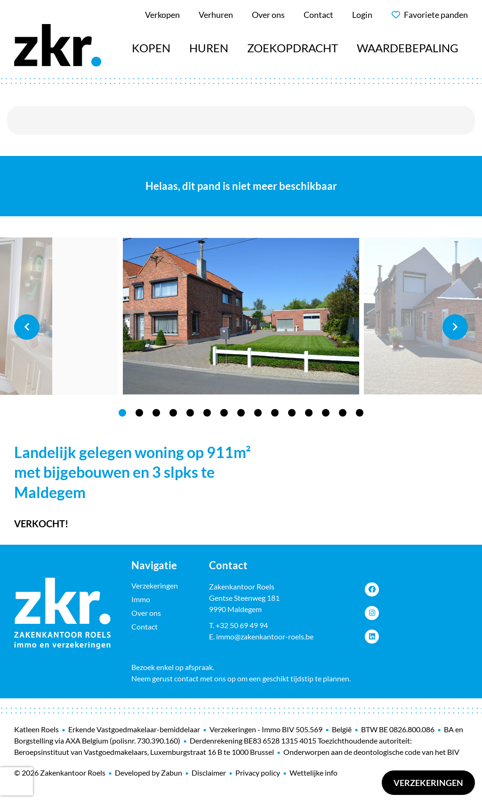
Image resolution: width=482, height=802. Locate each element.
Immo (140, 599)
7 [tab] (224, 413)
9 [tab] (258, 413)
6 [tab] (207, 413)
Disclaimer (209, 772)
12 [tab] (309, 413)
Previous (27, 327)
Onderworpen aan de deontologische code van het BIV (371, 751)
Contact (144, 626)
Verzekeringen (428, 782)
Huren (208, 48)
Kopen (151, 48)
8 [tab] (241, 413)
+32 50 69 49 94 (242, 625)
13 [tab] (325, 413)
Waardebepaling (407, 48)
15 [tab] (359, 413)
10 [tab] (275, 413)
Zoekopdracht (292, 48)
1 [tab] (122, 413)
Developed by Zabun (148, 772)
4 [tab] (173, 413)
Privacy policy (257, 772)
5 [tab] (190, 413)
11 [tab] (292, 413)
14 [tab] (342, 413)
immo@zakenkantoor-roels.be (264, 636)
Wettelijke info (313, 772)
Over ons (146, 612)
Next (455, 327)
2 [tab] (139, 413)
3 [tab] (156, 413)
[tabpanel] (241, 316)
